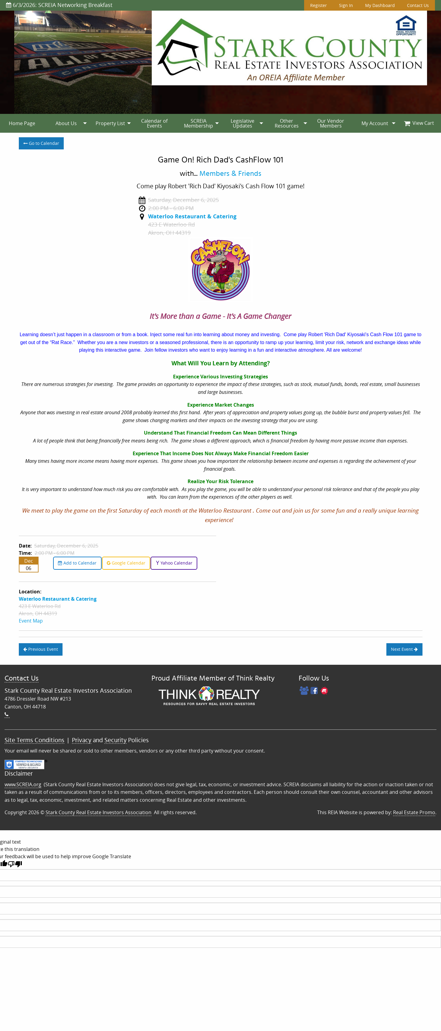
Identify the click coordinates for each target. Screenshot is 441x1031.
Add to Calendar (77, 563)
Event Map (31, 620)
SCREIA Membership (198, 123)
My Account (374, 123)
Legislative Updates (242, 123)
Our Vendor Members (330, 123)
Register (318, 5)
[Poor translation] (15, 864)
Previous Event (40, 649)
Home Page (22, 123)
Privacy (81, 740)
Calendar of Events (154, 123)
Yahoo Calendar (174, 563)
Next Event (404, 649)
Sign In (346, 5)
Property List (110, 123)
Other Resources (287, 123)
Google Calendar (126, 563)
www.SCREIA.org (23, 784)
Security (115, 740)
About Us (66, 123)
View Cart (419, 123)
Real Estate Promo (414, 812)
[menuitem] (22, 123)
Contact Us (418, 5)
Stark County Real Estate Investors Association (98, 812)
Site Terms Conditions (34, 740)
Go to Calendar (41, 143)
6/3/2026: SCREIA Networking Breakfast (59, 5)
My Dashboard (380, 5)
